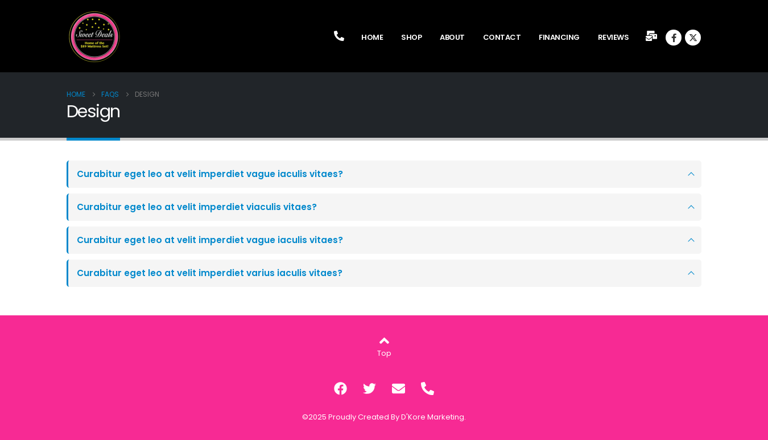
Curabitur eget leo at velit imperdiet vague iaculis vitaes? (210, 174)
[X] (693, 38)
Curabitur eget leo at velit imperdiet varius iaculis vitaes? (209, 273)
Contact (502, 37)
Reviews (613, 37)
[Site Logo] (95, 37)
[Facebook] (674, 38)
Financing (559, 37)
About (452, 37)
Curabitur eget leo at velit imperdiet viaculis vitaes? (197, 207)
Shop (411, 37)
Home (372, 37)
